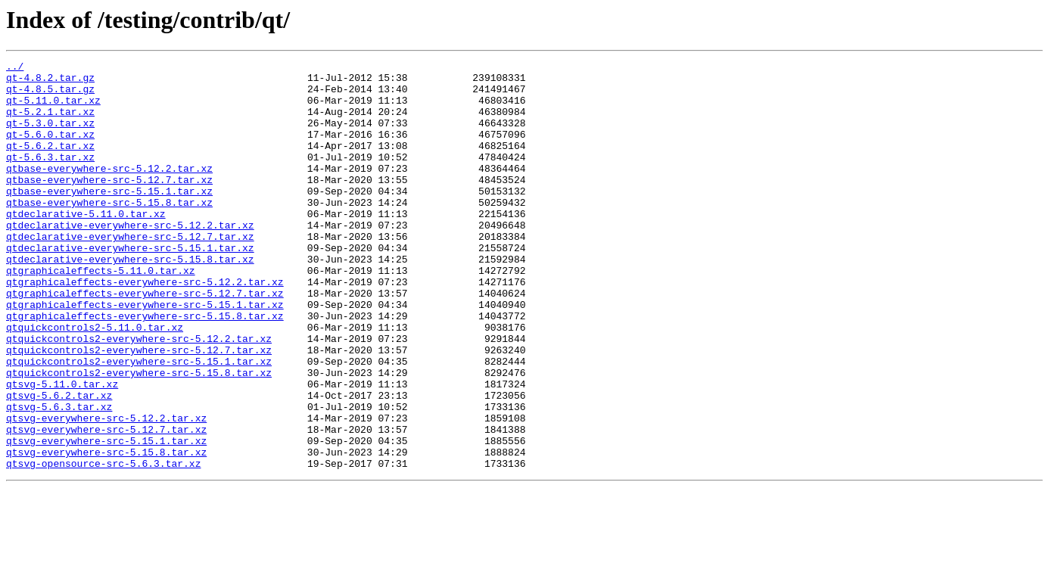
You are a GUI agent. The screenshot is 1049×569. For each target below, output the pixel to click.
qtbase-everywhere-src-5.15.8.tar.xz (109, 231)
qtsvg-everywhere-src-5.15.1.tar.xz (106, 517)
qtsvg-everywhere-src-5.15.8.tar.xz (106, 531)
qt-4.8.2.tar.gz (50, 82)
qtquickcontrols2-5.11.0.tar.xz (94, 381)
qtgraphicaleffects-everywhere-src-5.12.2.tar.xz (145, 327)
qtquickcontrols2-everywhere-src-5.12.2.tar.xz (139, 395)
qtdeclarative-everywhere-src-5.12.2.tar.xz (130, 259)
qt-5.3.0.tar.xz (50, 136)
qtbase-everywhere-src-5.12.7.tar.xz (109, 204)
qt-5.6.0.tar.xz (50, 150)
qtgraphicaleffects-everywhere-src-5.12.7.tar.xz (145, 340)
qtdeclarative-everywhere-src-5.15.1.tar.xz (130, 286)
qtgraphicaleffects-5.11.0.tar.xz (100, 313)
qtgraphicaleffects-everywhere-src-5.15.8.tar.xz (145, 368)
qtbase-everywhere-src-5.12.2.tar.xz (109, 190)
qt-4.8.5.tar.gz (50, 95)
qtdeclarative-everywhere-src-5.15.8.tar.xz (130, 299)
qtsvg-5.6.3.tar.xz (59, 476)
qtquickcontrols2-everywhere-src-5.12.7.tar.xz (139, 408)
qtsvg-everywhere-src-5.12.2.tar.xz (106, 490)
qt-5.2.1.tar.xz (50, 122)
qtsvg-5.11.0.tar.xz (62, 449)
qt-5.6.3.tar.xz (50, 177)
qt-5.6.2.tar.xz (50, 163)
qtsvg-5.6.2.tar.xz (59, 463)
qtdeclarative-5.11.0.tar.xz (86, 245)
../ (14, 68)
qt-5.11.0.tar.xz (53, 109)
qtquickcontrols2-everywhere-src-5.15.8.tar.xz (139, 436)
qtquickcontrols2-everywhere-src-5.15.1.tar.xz (139, 422)
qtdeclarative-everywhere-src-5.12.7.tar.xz (130, 272)
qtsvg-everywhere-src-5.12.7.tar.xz (106, 504)
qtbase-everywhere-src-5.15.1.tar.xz (109, 218)
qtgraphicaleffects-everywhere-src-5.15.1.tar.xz (145, 354)
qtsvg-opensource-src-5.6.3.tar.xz (103, 545)
